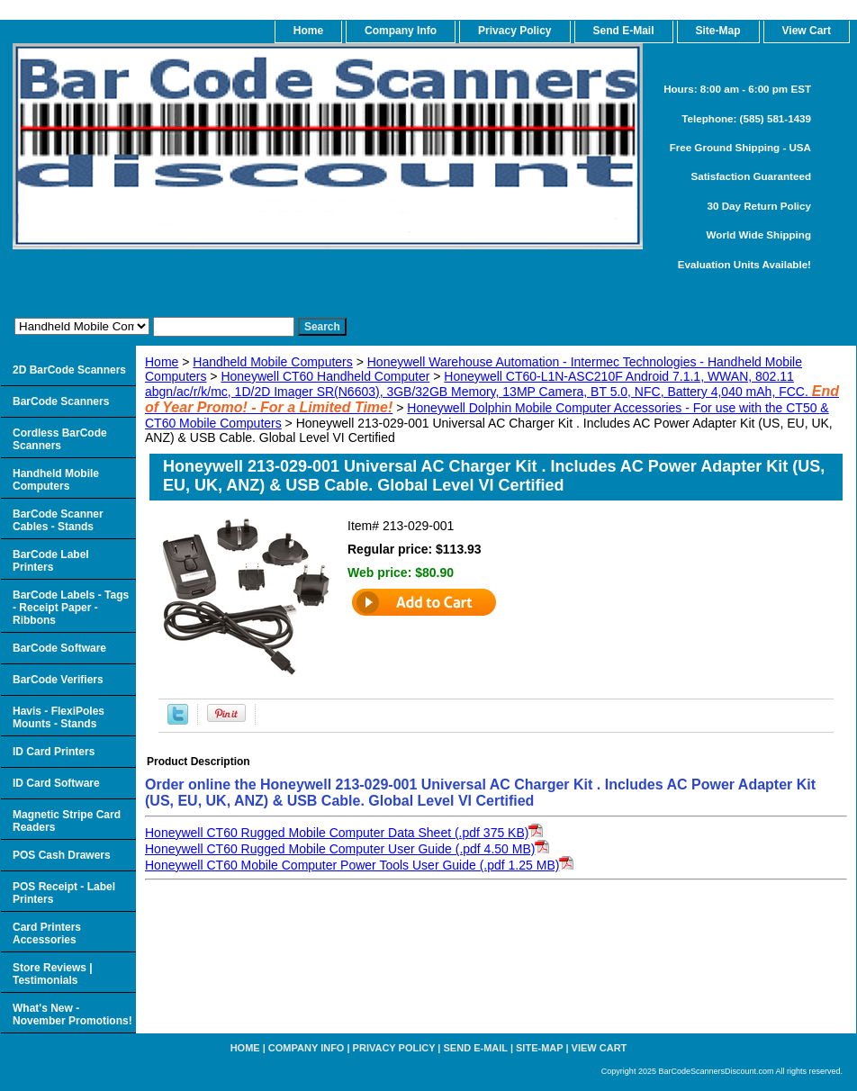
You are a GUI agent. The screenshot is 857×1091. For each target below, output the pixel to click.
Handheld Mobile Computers (272, 362)
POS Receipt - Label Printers (64, 893)
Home (161, 362)
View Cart (599, 1047)
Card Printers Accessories (47, 933)
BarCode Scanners (61, 401)
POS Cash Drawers (62, 855)
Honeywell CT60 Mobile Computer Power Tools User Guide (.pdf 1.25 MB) (352, 865)
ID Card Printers (54, 751)
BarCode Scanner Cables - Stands (58, 520)
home (308, 30)
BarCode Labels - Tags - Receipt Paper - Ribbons (71, 608)
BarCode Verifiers (58, 679)
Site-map (539, 1047)
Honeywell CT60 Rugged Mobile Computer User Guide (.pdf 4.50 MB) (340, 849)
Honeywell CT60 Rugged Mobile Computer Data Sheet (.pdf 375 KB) (336, 832)
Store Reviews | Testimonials (53, 974)
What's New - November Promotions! (72, 1014)
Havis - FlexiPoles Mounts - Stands (58, 717)
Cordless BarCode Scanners (60, 439)
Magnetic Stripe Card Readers (67, 821)
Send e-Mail (476, 1047)
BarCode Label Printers (51, 560)
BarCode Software (59, 648)
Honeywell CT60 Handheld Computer (325, 376)
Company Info (401, 30)
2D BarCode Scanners (69, 370)
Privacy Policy (514, 30)
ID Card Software (56, 783)
